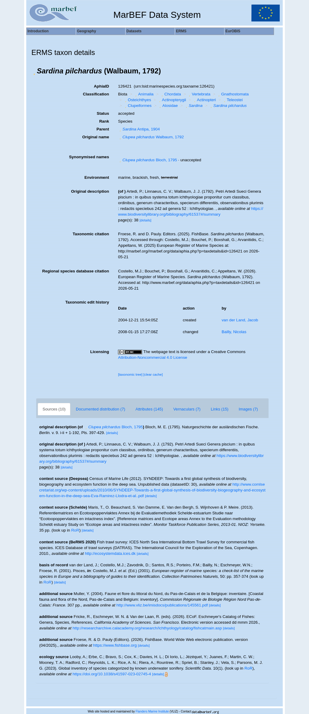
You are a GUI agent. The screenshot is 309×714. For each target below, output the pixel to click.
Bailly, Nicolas (233, 332)
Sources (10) (54, 409)
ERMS (181, 31)
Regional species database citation (75, 271)
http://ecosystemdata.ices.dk (110, 553)
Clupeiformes (137, 105)
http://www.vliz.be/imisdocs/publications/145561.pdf (162, 605)
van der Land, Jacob (239, 320)
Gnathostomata (233, 94)
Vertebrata (198, 94)
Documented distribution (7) (100, 409)
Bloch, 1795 (147, 160)
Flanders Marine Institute (152, 711)
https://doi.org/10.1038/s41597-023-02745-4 (111, 674)
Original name (95, 137)
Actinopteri (204, 100)
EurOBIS (232, 31)
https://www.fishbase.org (115, 645)
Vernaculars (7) (186, 409)
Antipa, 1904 (139, 129)
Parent (103, 129)
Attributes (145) (149, 409)
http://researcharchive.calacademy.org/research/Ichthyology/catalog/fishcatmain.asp (147, 628)
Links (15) (220, 409)
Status (103, 113)
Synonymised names (89, 157)
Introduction (38, 31)
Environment (96, 177)
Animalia (144, 94)
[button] (34, 71)
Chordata (170, 94)
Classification (96, 94)
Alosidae (168, 105)
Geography (86, 31)
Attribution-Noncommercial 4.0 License (152, 357)
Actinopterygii (172, 100)
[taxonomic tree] (130, 374)
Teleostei (232, 100)
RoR (75, 530)
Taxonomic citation (91, 234)
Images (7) (248, 409)
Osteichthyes (137, 100)
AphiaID (101, 86)
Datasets (134, 31)
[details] (145, 220)
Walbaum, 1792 (151, 137)
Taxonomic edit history (87, 302)
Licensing (99, 351)
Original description (90, 191)
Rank (104, 121)
